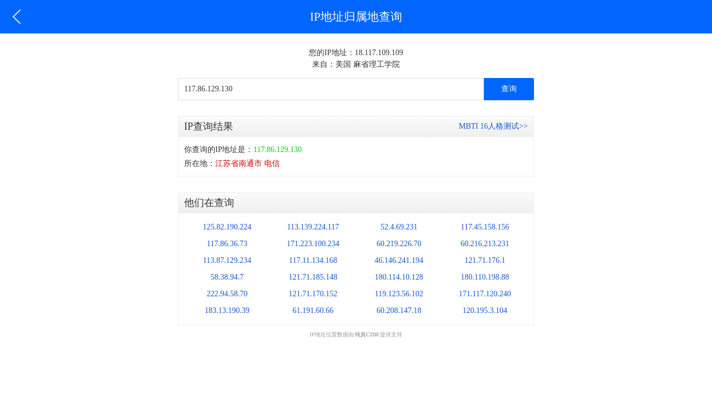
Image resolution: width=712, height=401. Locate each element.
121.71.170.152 (313, 294)
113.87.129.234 (227, 260)
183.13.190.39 (227, 310)
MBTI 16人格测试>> (493, 126)
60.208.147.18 (399, 310)
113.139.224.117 (313, 227)
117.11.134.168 (313, 260)
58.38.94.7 (227, 277)
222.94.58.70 (227, 294)
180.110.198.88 (485, 277)
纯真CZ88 (367, 334)
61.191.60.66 (313, 310)
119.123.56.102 (399, 294)
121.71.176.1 (485, 260)
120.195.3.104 (485, 310)
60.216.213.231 (485, 243)
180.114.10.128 (399, 277)
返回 (16, 16)
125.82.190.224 (227, 227)
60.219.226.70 (399, 243)
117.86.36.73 (227, 243)
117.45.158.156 (485, 227)
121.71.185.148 (313, 277)
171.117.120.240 (485, 294)
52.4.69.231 (399, 227)
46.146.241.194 (399, 260)
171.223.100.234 (313, 243)
